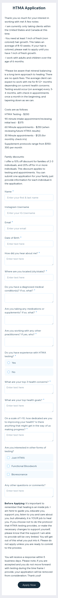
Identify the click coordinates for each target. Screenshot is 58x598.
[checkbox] (29, 458)
